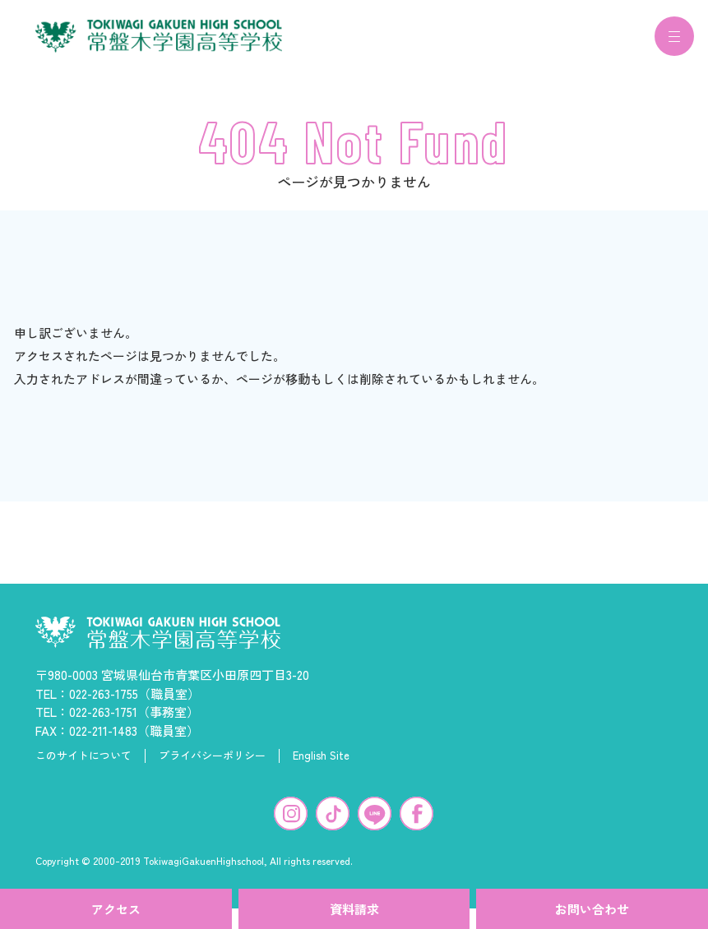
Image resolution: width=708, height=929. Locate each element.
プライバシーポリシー (212, 765)
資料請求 (354, 908)
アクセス (116, 908)
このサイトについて (83, 765)
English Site (321, 765)
